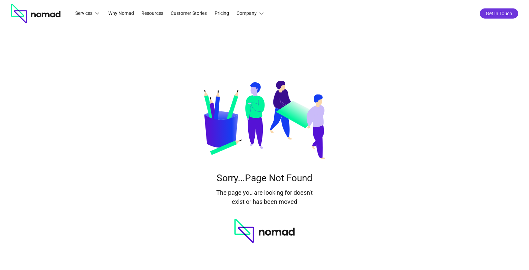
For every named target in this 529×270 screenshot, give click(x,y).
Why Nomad (121, 13)
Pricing (222, 13)
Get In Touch (499, 14)
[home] (36, 13)
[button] (88, 13)
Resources (152, 13)
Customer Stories (189, 13)
